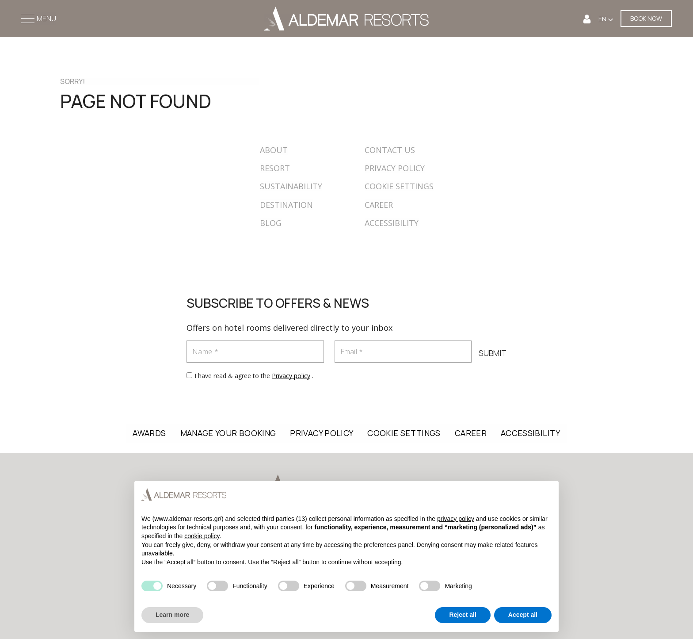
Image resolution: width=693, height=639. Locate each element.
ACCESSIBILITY (392, 223)
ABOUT (274, 150)
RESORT (275, 168)
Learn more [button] (172, 614)
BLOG (271, 223)
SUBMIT (492, 353)
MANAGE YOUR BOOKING (228, 433)
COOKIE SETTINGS (399, 186)
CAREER (379, 204)
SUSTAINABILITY (291, 186)
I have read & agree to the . (253, 375)
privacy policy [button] (455, 518)
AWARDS (149, 433)
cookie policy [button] (201, 536)
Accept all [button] (522, 614)
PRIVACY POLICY (395, 168)
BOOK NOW (646, 18)
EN (603, 19)
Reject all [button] (462, 614)
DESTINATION (286, 204)
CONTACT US (390, 150)
